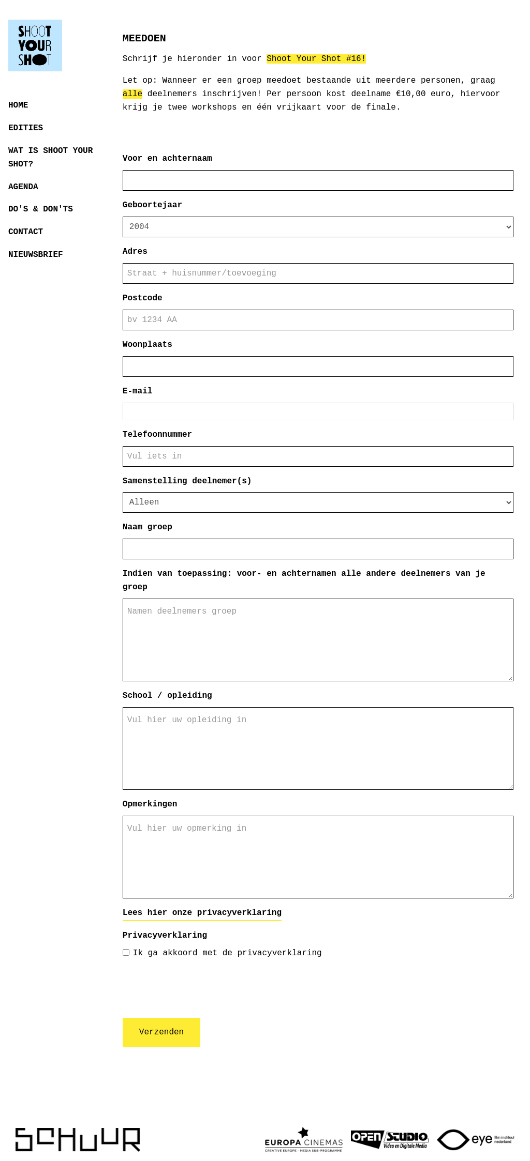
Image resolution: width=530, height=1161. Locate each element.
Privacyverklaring (165, 935)
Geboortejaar (152, 205)
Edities (25, 128)
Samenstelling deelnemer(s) (187, 481)
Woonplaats (147, 344)
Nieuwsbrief (35, 254)
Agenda (23, 187)
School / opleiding (167, 695)
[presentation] (201, 989)
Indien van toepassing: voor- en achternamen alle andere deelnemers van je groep (304, 580)
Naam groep (147, 527)
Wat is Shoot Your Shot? (50, 157)
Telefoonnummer (157, 434)
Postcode (143, 298)
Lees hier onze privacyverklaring (202, 913)
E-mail (138, 391)
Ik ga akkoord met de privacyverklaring (222, 953)
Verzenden (161, 1032)
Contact (25, 232)
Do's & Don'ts (40, 209)
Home (18, 105)
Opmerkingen (150, 804)
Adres (135, 251)
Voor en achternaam (167, 158)
